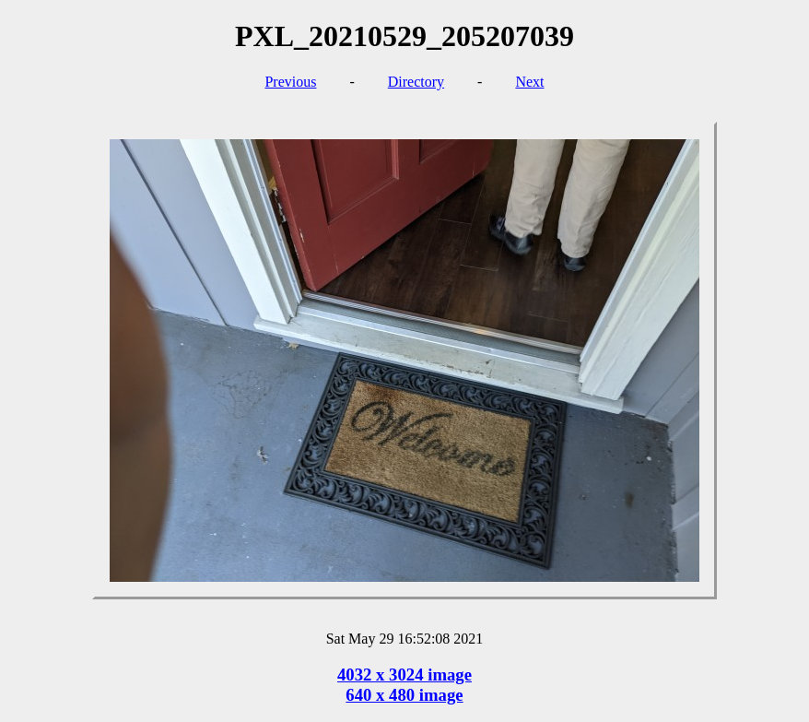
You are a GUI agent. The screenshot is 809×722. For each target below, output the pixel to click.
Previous (290, 81)
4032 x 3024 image (404, 674)
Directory (416, 81)
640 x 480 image (404, 694)
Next (529, 81)
